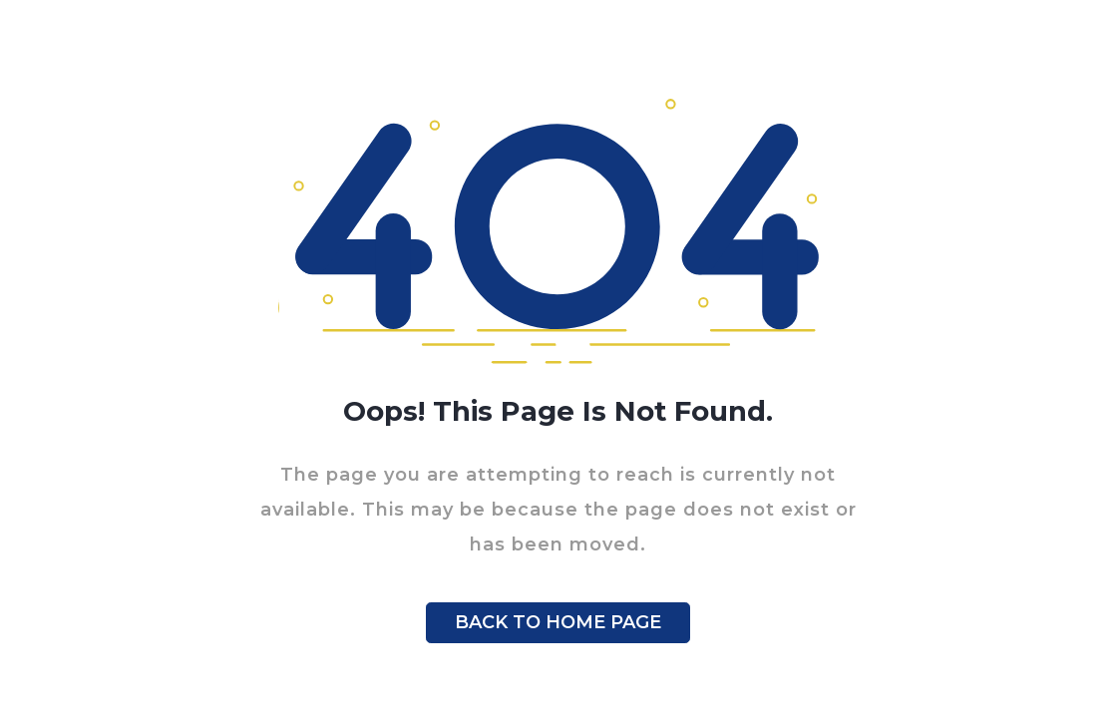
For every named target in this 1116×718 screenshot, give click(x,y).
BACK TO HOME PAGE (558, 622)
